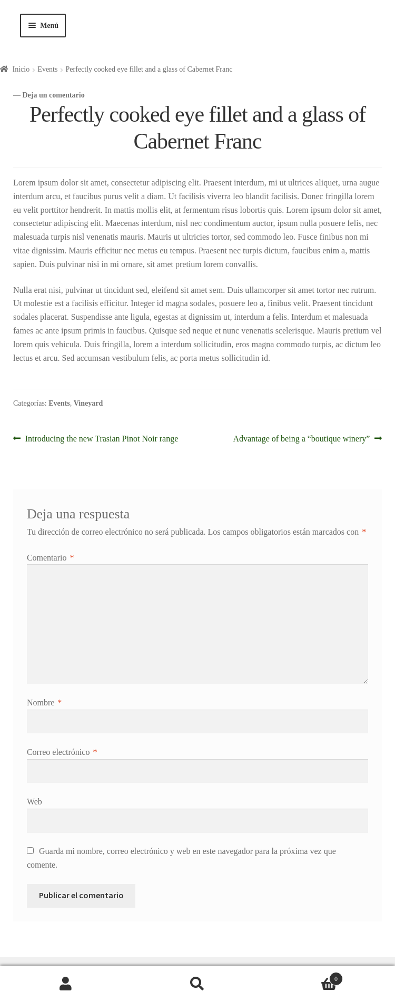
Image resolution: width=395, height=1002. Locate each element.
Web (34, 801)
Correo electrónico (62, 752)
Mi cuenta (66, 984)
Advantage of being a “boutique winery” (301, 437)
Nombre (44, 702)
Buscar (197, 984)
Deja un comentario (54, 95)
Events (47, 69)
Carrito (303, 977)
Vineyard (88, 403)
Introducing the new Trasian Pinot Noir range (102, 437)
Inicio (21, 69)
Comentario (50, 557)
